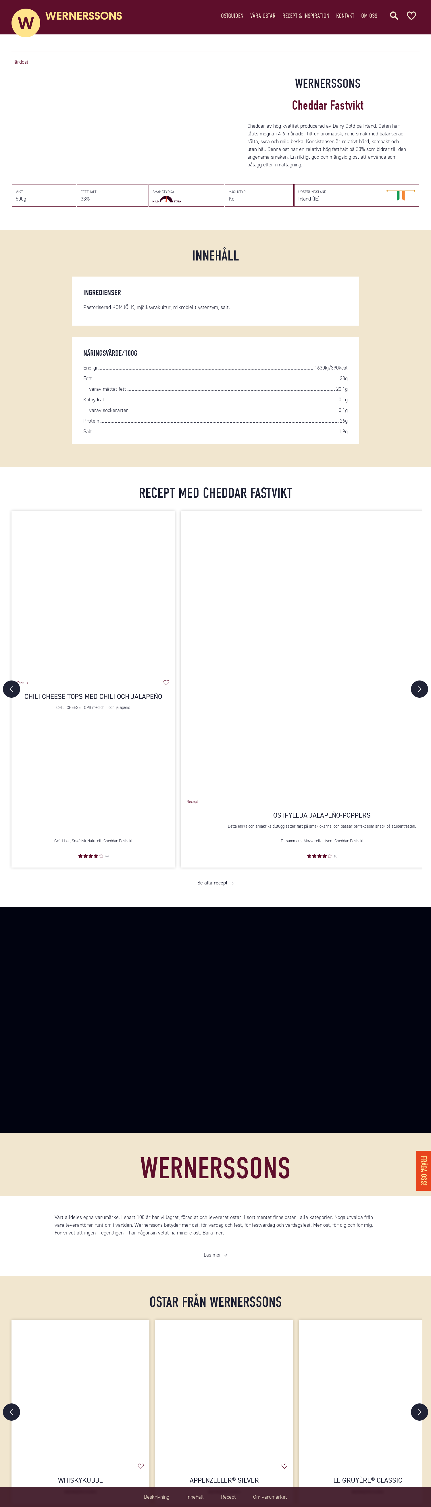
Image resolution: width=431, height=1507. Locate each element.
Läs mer (212, 1254)
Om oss (369, 15)
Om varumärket (270, 1497)
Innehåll (195, 1497)
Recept (228, 1497)
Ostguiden (232, 15)
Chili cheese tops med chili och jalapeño (93, 696)
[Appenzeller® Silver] (224, 1386)
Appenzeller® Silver (224, 1486)
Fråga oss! (423, 1171)
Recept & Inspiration (305, 15)
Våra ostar (263, 15)
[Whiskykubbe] (80, 1386)
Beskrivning (156, 1497)
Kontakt (345, 15)
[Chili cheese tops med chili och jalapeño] (93, 592)
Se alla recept (212, 882)
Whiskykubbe (80, 1486)
